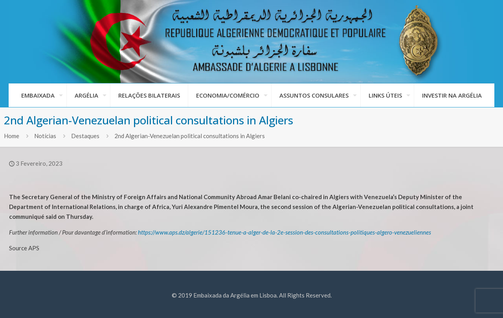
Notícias (45, 135)
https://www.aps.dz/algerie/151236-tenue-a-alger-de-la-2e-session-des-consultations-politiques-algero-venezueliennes (284, 232)
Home (11, 135)
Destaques (85, 135)
